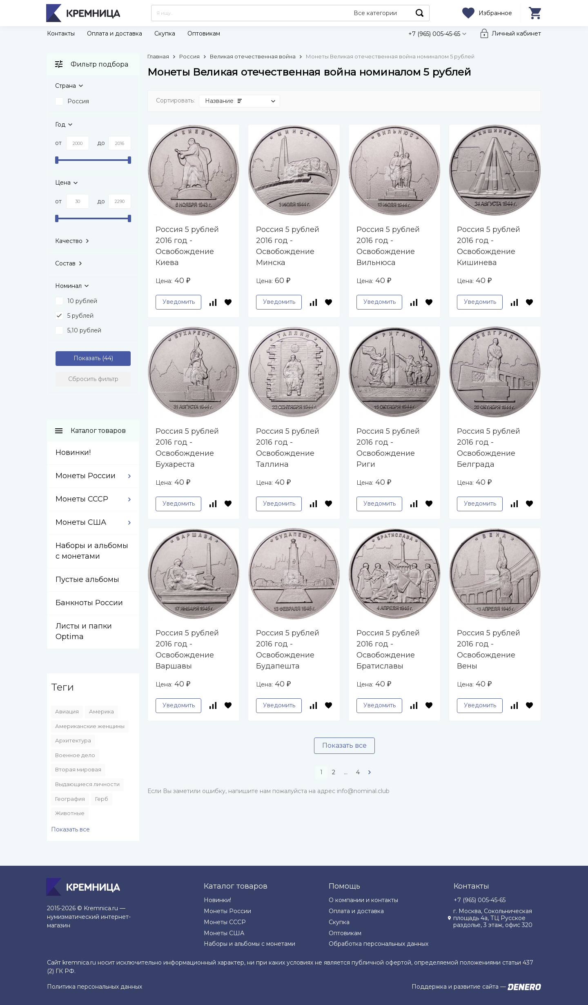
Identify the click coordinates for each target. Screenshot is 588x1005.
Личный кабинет (516, 33)
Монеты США (81, 522)
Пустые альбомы (87, 579)
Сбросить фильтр (93, 379)
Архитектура (73, 740)
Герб (101, 799)
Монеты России (86, 475)
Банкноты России (89, 602)
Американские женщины (90, 726)
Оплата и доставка (114, 33)
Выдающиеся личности (87, 784)
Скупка (164, 33)
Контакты (61, 33)
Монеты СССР (82, 499)
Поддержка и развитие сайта (455, 986)
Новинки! (73, 452)
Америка (101, 711)
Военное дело (75, 755)
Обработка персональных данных (378, 943)
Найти (420, 13)
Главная (158, 56)
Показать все (344, 745)
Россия (189, 56)
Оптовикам (203, 33)
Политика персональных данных (94, 986)
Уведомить (179, 301)
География (70, 799)
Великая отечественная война (253, 56)
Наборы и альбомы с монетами (249, 943)
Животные (70, 813)
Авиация (67, 711)
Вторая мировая (78, 769)
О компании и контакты (363, 900)
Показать (87, 358)
